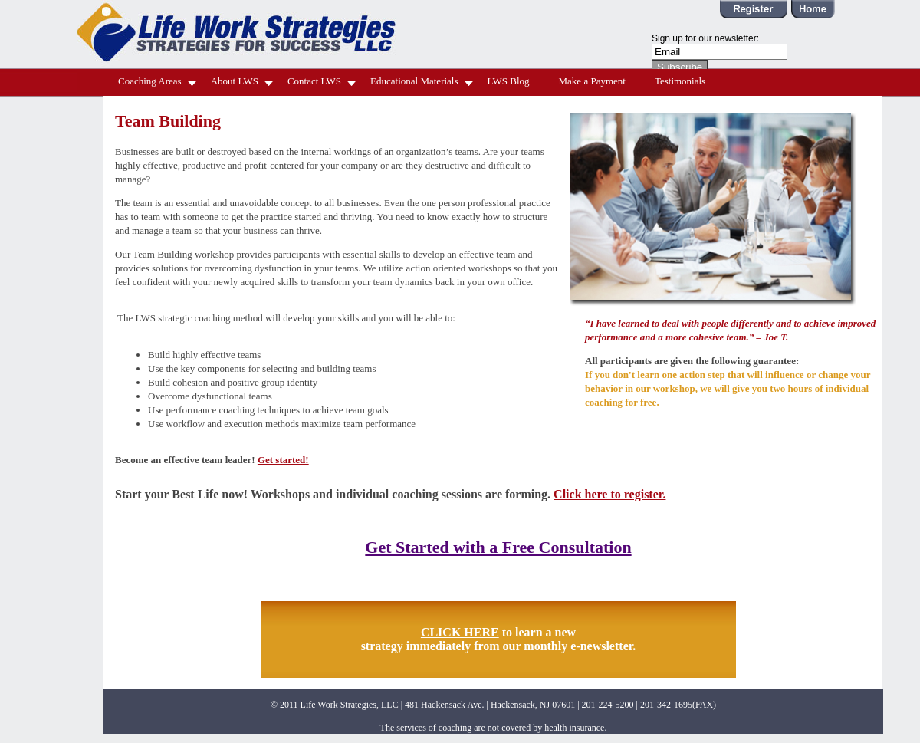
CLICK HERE (460, 632)
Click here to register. (609, 494)
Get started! (283, 459)
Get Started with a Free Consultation (498, 547)
